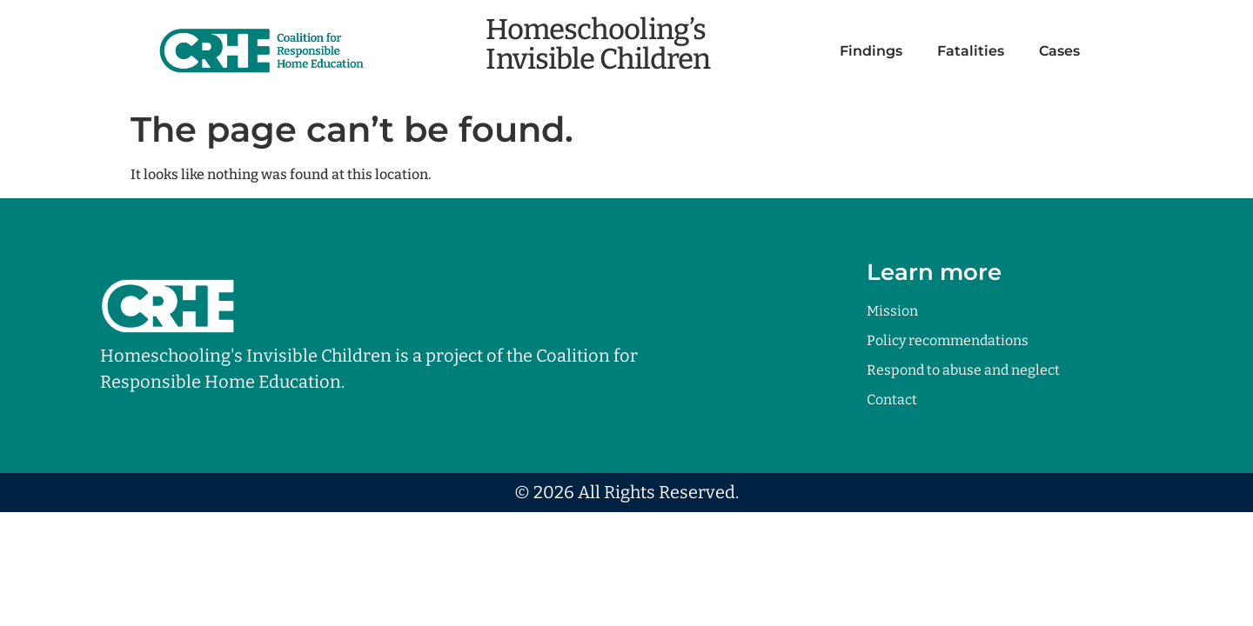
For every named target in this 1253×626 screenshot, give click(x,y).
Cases (1059, 51)
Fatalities (970, 51)
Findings (871, 51)
